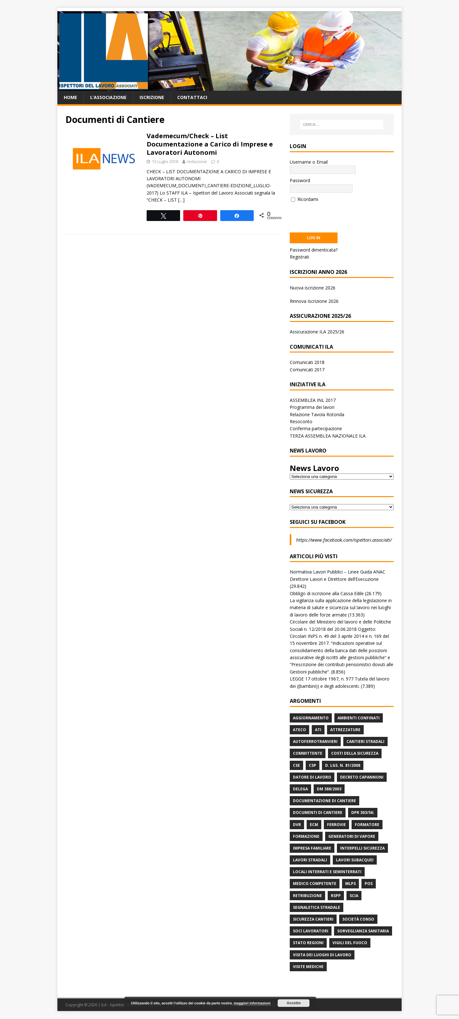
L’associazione (108, 97)
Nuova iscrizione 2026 (312, 288)
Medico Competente (314, 883)
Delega (300, 789)
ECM (314, 824)
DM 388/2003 (329, 789)
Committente (307, 753)
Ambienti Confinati (359, 718)
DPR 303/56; (362, 812)
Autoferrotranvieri (315, 741)
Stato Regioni (308, 942)
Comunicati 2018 (307, 362)
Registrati (299, 257)
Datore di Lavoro (312, 777)
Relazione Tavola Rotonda (317, 414)
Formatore (367, 824)
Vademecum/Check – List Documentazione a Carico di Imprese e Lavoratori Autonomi (210, 144)
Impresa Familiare (312, 848)
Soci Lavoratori (310, 931)
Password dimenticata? (314, 250)
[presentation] (338, 215)
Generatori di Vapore (351, 836)
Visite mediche (308, 966)
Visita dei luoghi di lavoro (322, 955)
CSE (296, 765)
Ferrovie (336, 824)
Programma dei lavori (312, 407)
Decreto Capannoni (361, 777)
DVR (297, 824)
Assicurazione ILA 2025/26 (317, 332)
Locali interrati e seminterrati (327, 871)
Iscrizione (152, 97)
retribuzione (307, 895)
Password (300, 180)
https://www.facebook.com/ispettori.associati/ (344, 540)
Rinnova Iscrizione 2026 (314, 301)
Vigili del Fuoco (349, 942)
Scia (354, 895)
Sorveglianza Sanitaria (363, 931)
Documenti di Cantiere (317, 812)
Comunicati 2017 (307, 370)
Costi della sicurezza (354, 753)
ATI (318, 729)
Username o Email (309, 162)
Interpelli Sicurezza (362, 848)
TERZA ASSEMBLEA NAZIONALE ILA (328, 436)
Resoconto (301, 421)
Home (70, 97)
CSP (312, 765)
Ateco (299, 729)
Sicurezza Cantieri (313, 919)
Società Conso (358, 919)
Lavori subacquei (355, 860)
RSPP (336, 895)
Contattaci (192, 97)
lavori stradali (310, 860)
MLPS (350, 883)
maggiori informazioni (252, 1003)
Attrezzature (345, 729)
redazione (197, 161)
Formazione (306, 836)
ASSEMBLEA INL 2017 (313, 400)
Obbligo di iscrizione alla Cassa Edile (327, 593)
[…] (181, 200)
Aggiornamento (311, 718)
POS (369, 883)
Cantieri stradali (365, 741)
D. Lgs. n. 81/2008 (342, 765)
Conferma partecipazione (316, 428)
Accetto (294, 1003)
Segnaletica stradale (316, 907)
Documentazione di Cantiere (324, 800)
